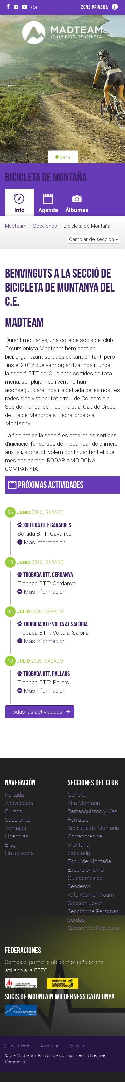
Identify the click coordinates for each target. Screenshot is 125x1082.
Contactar (77, 1046)
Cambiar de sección (93, 239)
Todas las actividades (39, 711)
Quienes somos (17, 1046)
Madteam (15, 226)
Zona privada (94, 7)
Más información (41, 542)
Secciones (45, 226)
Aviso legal (50, 1046)
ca (34, 7)
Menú (62, 157)
